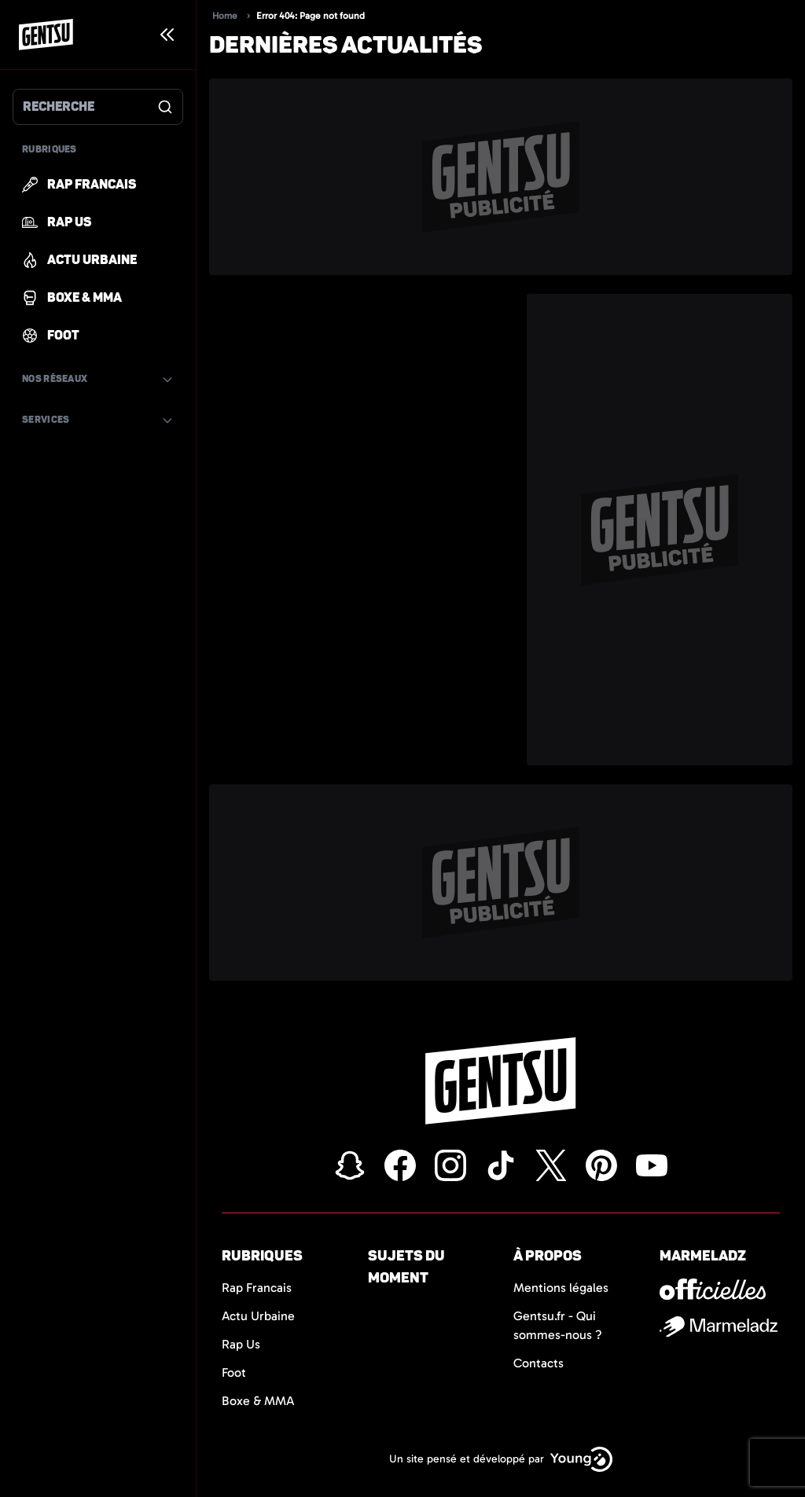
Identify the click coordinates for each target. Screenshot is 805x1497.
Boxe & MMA (258, 1400)
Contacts (538, 1363)
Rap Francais (257, 1287)
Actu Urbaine (258, 1315)
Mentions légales (560, 1287)
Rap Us (241, 1344)
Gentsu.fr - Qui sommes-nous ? (557, 1325)
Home (224, 15)
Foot (234, 1372)
